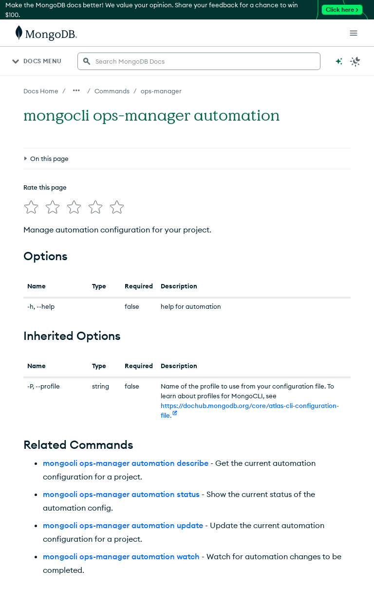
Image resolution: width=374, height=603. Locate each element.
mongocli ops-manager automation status (121, 494)
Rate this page (45, 187)
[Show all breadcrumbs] (76, 90)
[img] (31, 207)
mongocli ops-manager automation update (123, 525)
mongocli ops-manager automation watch (121, 556)
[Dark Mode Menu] (355, 61)
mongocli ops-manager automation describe (125, 463)
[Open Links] (353, 33)
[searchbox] (198, 61)
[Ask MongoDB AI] (339, 61)
